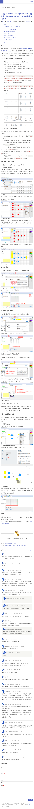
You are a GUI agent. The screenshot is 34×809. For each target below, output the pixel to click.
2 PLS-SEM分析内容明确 (10, 29)
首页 (3, 7)
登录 (31, 1)
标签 (8, 805)
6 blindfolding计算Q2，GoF (10, 37)
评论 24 (28, 21)
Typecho (19, 806)
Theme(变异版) (25, 806)
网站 (2, 780)
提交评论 (31, 801)
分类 (3, 805)
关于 (13, 805)
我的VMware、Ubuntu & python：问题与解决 (16, 545)
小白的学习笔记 (8, 806)
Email (2, 773)
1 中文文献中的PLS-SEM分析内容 (12, 27)
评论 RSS (22, 805)
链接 (11, 805)
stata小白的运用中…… (10, 543)
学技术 (13, 7)
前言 (5, 24)
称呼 (2, 767)
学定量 (8, 7)
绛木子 (31, 806)
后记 (5, 42)
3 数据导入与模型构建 (9, 31)
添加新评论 (30, 550)
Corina (3, 21)
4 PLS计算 (6, 33)
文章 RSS (17, 805)
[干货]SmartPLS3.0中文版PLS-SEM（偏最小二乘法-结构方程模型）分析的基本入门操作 (16, 16)
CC (2, 1)
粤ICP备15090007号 (6, 808)
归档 (5, 805)
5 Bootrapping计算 (8, 35)
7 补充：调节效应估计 (9, 40)
